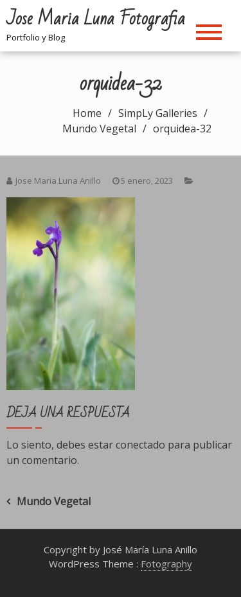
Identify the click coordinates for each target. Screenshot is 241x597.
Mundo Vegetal (54, 501)
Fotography (166, 563)
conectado (140, 445)
